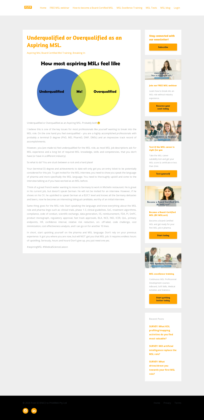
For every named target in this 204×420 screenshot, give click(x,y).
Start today (163, 235)
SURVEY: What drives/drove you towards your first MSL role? (162, 367)
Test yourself (163, 173)
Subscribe (163, 47)
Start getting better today (163, 299)
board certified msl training (56, 52)
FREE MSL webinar (59, 7)
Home (43, 7)
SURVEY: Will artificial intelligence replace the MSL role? (163, 350)
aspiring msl (33, 52)
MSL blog (165, 7)
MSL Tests (151, 7)
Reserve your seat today (163, 107)
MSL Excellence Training (129, 7)
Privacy (167, 402)
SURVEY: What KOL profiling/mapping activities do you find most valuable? (161, 332)
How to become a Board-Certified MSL (93, 7)
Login (177, 7)
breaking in (79, 52)
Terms (177, 402)
